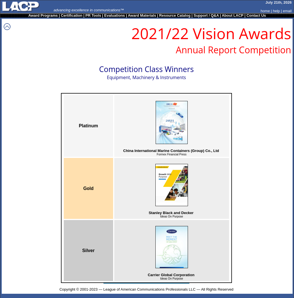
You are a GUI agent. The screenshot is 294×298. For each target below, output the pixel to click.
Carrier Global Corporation (171, 275)
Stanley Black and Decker (171, 213)
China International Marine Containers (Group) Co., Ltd (171, 151)
